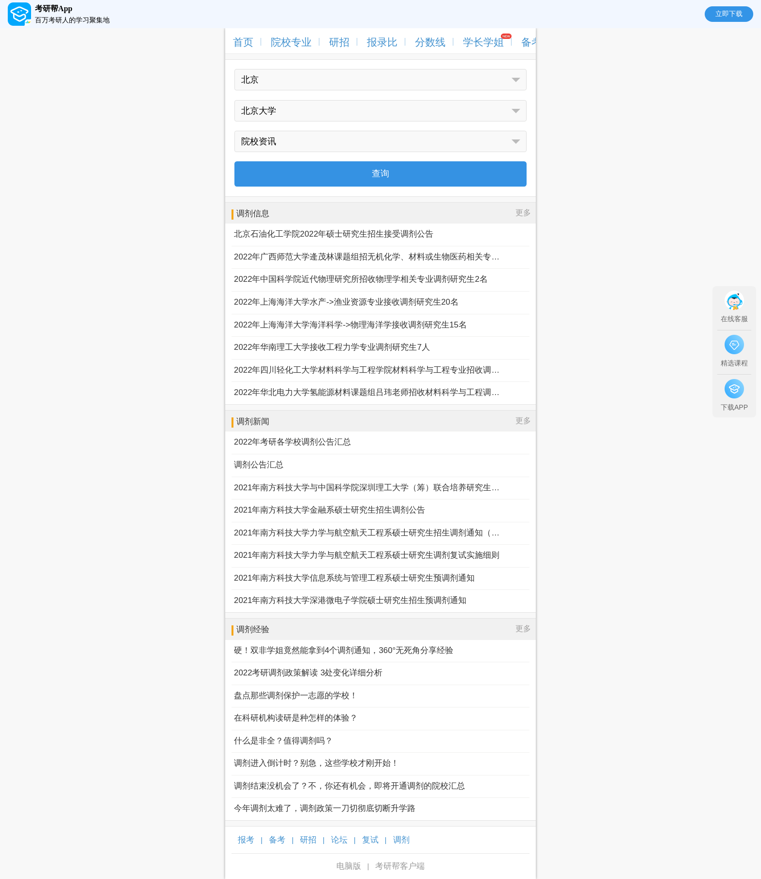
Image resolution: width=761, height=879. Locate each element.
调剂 (401, 840)
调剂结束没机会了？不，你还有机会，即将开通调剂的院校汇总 (349, 786)
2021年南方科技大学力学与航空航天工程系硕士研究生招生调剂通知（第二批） (367, 532)
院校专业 (291, 42)
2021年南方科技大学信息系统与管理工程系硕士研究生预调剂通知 (354, 578)
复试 (370, 840)
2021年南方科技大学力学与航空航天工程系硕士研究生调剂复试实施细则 (366, 555)
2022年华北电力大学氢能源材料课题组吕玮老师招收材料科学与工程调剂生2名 (367, 392)
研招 (339, 42)
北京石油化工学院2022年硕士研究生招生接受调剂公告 (333, 234)
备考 (531, 42)
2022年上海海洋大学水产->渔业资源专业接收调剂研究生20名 (346, 302)
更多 (523, 212)
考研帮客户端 (400, 866)
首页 (243, 42)
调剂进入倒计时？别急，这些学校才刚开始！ (316, 763)
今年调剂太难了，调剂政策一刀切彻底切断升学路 (324, 808)
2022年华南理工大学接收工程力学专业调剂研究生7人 (332, 347)
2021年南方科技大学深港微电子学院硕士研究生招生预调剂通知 (350, 600)
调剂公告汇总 (258, 464)
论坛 (339, 840)
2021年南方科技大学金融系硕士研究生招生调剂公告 (329, 510)
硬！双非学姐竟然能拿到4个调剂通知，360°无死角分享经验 (343, 650)
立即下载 (729, 13)
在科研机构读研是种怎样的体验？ (296, 718)
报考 (246, 840)
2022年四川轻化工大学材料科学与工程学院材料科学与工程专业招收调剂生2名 (367, 370)
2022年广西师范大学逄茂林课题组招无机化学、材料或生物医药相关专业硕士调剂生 (367, 256)
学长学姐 (483, 42)
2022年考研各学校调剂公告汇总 (292, 442)
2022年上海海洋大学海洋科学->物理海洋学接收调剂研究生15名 (350, 324)
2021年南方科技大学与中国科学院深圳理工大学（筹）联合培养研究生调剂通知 (367, 487)
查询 (380, 173)
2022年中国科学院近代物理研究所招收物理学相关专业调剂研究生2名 (361, 279)
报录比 (382, 42)
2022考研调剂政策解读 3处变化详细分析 (308, 672)
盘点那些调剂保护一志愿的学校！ (296, 695)
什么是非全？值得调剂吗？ (283, 740)
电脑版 (348, 866)
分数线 (430, 42)
